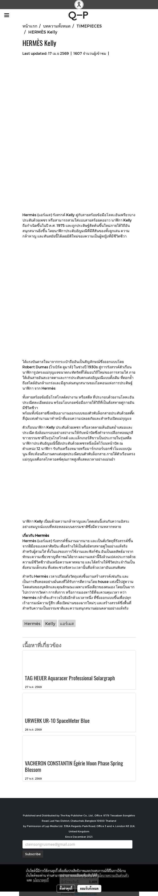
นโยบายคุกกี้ (41, 880)
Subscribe (33, 854)
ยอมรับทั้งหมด (89, 888)
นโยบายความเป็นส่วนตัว (113, 875)
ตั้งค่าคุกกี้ (66, 888)
